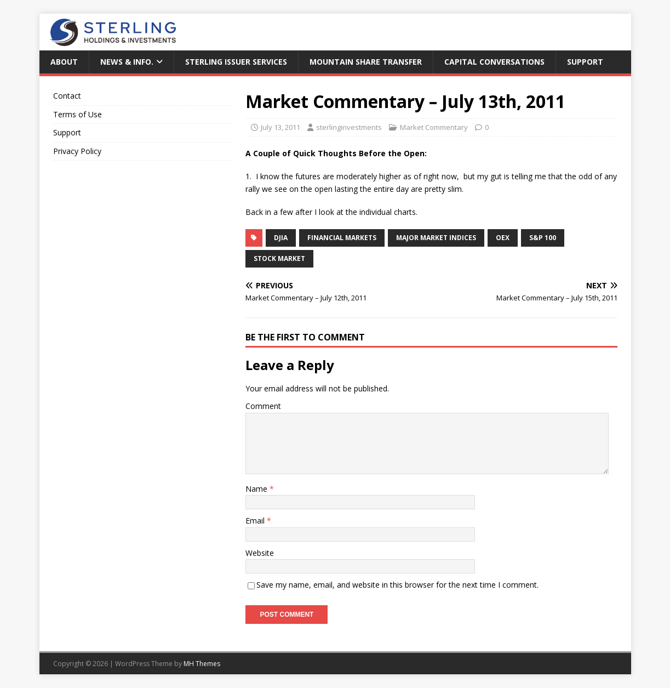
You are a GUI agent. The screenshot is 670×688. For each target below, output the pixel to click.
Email (256, 520)
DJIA (281, 237)
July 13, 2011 (280, 127)
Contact (67, 95)
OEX (502, 237)
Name (257, 489)
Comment (263, 406)
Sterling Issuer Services (236, 61)
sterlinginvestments (349, 127)
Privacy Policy (77, 151)
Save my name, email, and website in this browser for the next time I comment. (397, 584)
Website (259, 553)
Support (585, 61)
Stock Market (279, 258)
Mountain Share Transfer (366, 61)
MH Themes (202, 663)
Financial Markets (341, 237)
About (64, 61)
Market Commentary (434, 127)
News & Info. (126, 61)
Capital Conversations (494, 61)
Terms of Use (77, 114)
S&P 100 (542, 237)
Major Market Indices (436, 237)
